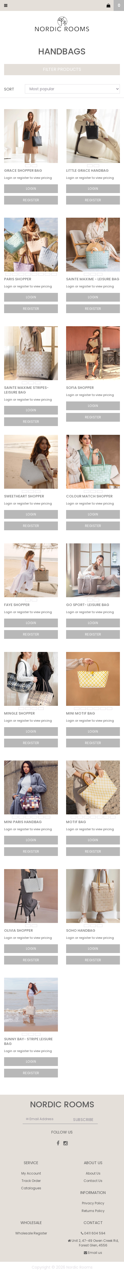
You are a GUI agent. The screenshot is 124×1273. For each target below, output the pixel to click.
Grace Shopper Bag (23, 170)
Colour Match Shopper (89, 496)
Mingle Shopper (19, 713)
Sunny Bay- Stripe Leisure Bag (28, 1041)
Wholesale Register (31, 1233)
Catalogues (31, 1188)
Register (31, 200)
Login (31, 188)
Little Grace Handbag (87, 170)
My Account (31, 1173)
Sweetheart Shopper (24, 496)
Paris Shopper (17, 279)
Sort (9, 89)
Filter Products (62, 69)
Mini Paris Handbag (23, 822)
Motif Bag (76, 822)
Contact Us (93, 1180)
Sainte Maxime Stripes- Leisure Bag (26, 390)
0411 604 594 (93, 1233)
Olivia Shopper (18, 930)
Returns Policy (93, 1210)
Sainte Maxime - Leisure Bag (92, 279)
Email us (93, 1252)
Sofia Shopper (80, 387)
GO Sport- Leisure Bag (87, 604)
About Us (93, 1173)
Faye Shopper (16, 604)
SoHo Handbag (80, 930)
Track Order (31, 1180)
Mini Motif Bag (80, 713)
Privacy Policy (93, 1203)
